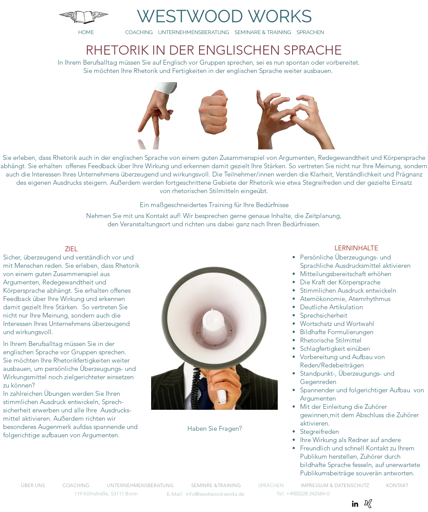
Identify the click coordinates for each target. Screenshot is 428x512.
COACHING (139, 32)
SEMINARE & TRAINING (263, 32)
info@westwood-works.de (215, 494)
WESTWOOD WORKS (216, 16)
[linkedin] (355, 503)
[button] (214, 428)
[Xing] (368, 503)
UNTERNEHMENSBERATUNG (196, 32)
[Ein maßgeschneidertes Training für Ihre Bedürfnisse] (214, 204)
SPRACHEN (311, 32)
